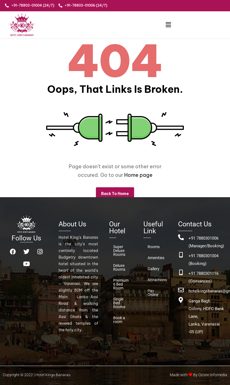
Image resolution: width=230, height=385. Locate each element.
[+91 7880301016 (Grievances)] (181, 272)
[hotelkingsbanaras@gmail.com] (181, 290)
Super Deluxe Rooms (119, 251)
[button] (168, 25)
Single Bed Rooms (119, 303)
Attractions (157, 280)
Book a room (119, 320)
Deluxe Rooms (119, 267)
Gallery (153, 269)
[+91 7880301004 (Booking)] (181, 255)
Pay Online (153, 293)
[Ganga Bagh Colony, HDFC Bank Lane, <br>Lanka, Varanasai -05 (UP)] (181, 300)
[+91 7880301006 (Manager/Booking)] (181, 237)
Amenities (156, 258)
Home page (138, 175)
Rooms (154, 247)
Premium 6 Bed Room (121, 284)
